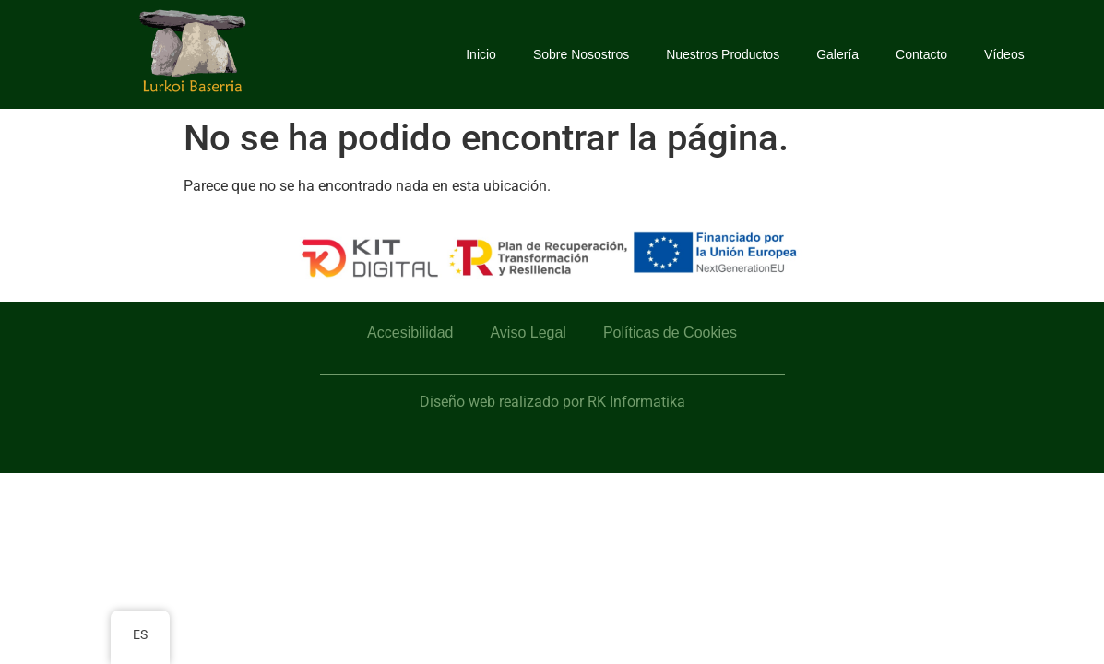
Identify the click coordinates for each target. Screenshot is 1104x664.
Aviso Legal (527, 332)
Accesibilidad (410, 332)
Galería (837, 54)
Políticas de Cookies (670, 332)
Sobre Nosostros (581, 54)
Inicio (481, 54)
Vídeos (1004, 54)
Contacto (921, 54)
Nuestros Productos (722, 54)
